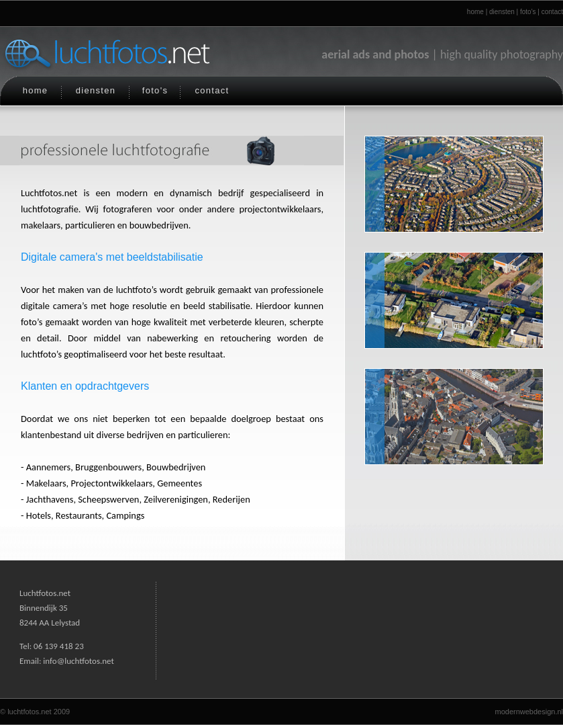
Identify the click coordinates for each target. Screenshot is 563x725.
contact (552, 11)
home (475, 11)
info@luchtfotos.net (78, 661)
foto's (528, 11)
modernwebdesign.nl (529, 712)
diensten (502, 11)
